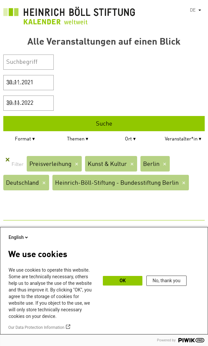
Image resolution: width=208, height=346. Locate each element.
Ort (128, 139)
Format (23, 139)
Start (13, 83)
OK (123, 280)
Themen (75, 139)
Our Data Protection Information (36, 327)
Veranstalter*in (181, 139)
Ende (13, 103)
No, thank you (167, 280)
